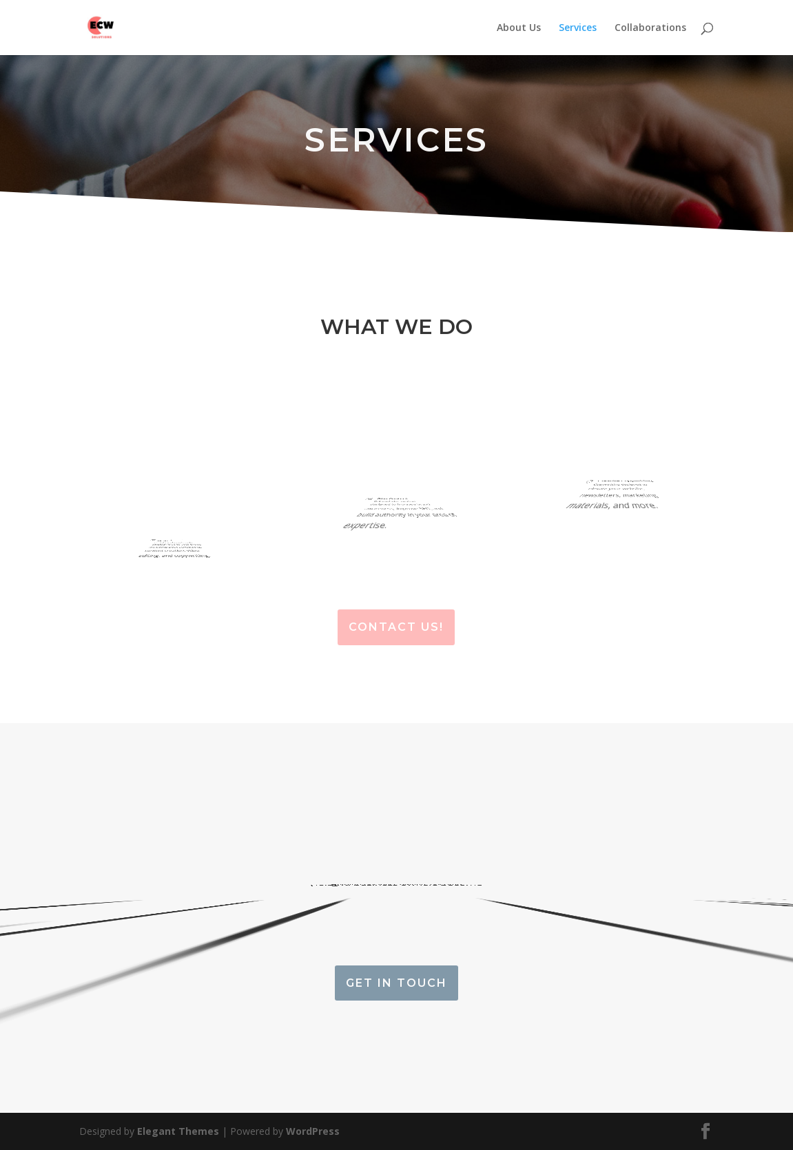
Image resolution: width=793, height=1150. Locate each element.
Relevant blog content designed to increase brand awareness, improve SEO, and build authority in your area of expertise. (387, 527)
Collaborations (650, 28)
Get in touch (396, 983)
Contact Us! (396, 627)
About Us (519, 28)
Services (578, 28)
